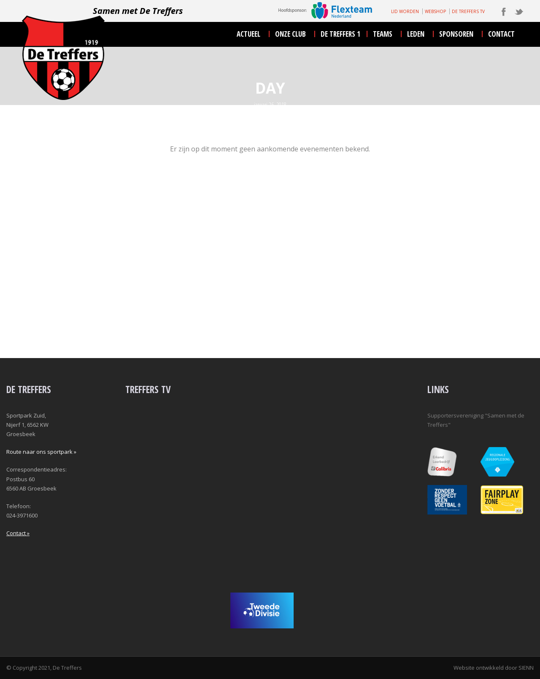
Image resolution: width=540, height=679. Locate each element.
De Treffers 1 (340, 34)
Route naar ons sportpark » (41, 451)
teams (382, 34)
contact (501, 34)
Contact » (18, 533)
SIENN (526, 667)
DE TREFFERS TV (468, 11)
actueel (248, 34)
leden (415, 34)
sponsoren (456, 34)
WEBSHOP (435, 11)
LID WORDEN (405, 11)
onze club (290, 34)
